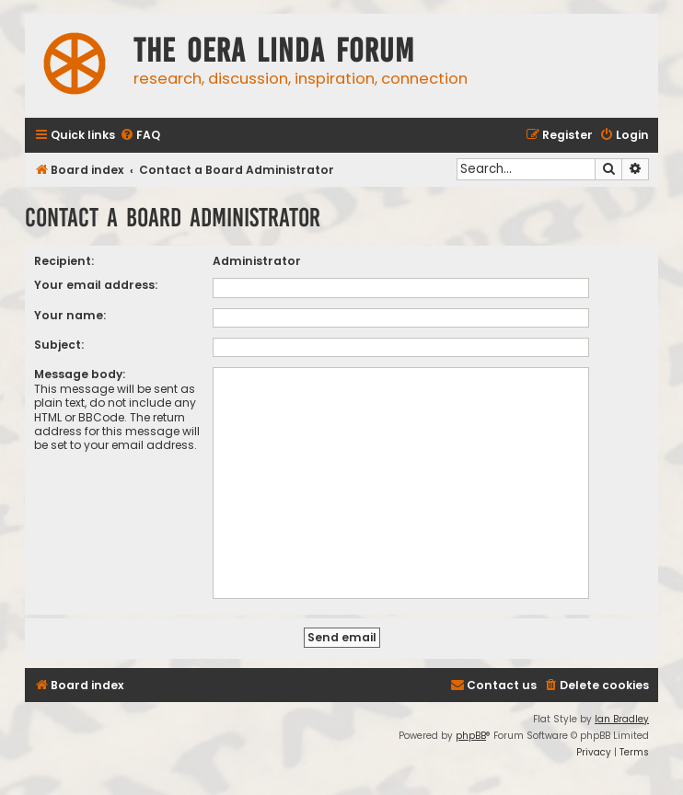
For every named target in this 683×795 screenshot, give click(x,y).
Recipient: (64, 261)
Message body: (79, 374)
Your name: (70, 315)
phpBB (471, 736)
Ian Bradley (622, 719)
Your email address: (95, 285)
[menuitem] (140, 135)
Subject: (59, 344)
